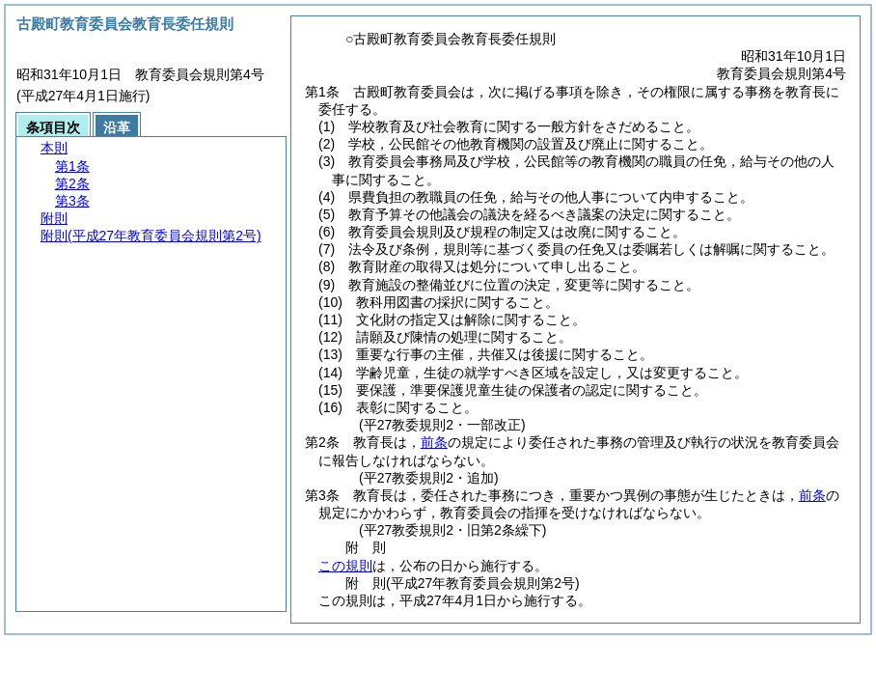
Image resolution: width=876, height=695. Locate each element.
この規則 (345, 565)
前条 (434, 442)
